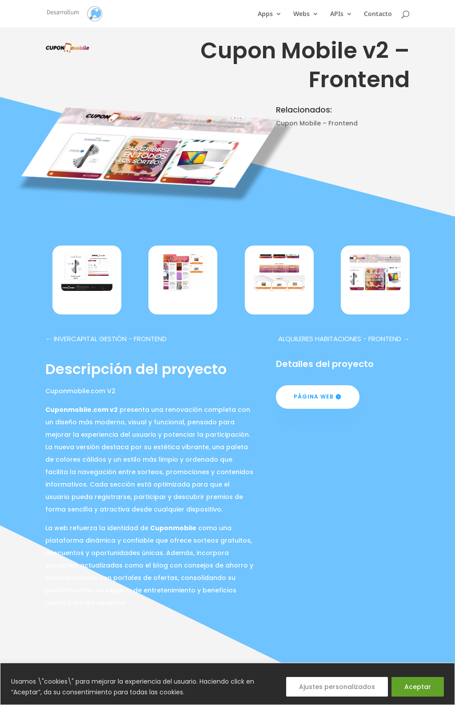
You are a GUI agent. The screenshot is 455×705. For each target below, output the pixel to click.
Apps (265, 14)
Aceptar (417, 686)
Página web (314, 396)
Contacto (378, 14)
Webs (301, 14)
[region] (227, 684)
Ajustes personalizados (337, 686)
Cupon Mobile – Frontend (317, 123)
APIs (336, 14)
